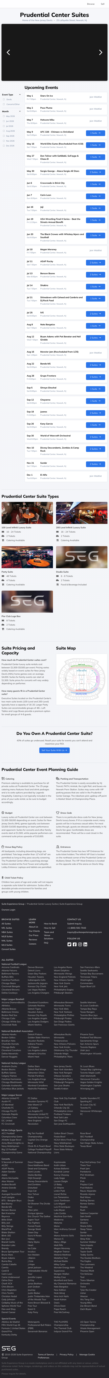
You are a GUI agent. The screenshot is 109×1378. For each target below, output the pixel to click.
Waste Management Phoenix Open (90, 1330)
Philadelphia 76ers (63, 1056)
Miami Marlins (35, 1024)
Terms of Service (46, 1354)
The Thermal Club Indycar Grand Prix (63, 1330)
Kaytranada (60, 1162)
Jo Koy (31, 1280)
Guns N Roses (34, 1235)
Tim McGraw (86, 1274)
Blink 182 (6, 1235)
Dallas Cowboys (9, 992)
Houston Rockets (36, 1040)
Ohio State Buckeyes (64, 1146)
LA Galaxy (33, 1107)
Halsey (31, 1238)
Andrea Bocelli (9, 1184)
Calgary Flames (9, 1075)
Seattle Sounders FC (90, 1098)
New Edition (60, 1290)
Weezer (84, 1296)
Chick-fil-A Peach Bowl (39, 1146)
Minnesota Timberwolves (61, 1039)
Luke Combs (60, 1213)
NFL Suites (7, 928)
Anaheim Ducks (9, 1066)
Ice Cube (32, 1248)
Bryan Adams (8, 1258)
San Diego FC (60, 1120)
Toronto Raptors (88, 1047)
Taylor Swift (86, 1251)
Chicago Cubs (8, 1018)
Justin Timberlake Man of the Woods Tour (39, 1298)
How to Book (50, 923)
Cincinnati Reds (9, 1024)
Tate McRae (86, 1248)
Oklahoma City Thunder (65, 1050)
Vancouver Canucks (89, 1079)
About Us (33, 926)
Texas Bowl (86, 1146)
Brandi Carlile (8, 1242)
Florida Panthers (36, 1075)
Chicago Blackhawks (12, 1082)
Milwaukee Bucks (62, 1034)
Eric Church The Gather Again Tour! (39, 1218)
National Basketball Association (17, 1031)
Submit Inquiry (74, 923)
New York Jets (60, 986)
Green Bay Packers (37, 973)
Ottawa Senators (62, 1075)
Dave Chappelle (35, 1162)
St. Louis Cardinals (89, 1005)
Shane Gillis (86, 1226)
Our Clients (34, 931)
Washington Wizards (90, 1053)
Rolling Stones (87, 1200)
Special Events (9, 1318)
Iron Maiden (34, 1254)
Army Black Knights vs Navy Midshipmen (13, 1145)
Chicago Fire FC (9, 1111)
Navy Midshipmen (63, 1143)
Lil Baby (58, 1184)
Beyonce (6, 1216)
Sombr (83, 1232)
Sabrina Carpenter (89, 1213)
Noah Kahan (60, 1299)
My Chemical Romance (65, 1283)
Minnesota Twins (62, 1005)
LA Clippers (33, 1047)
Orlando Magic (61, 1053)
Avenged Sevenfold (11, 1194)
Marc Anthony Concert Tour (65, 1231)
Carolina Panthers (10, 980)
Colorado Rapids (10, 1114)
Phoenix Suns (87, 1034)
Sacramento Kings (89, 1040)
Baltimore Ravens (10, 973)
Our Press (33, 935)
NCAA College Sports (12, 1130)
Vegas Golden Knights (91, 1082)
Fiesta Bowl (59, 1136)
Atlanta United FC (10, 1098)
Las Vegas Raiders (37, 989)
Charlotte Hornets (10, 1044)
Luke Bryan (59, 1210)
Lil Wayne (59, 1187)
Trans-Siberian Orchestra (87, 1282)
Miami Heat (33, 1056)
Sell (102, 4)
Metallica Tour (61, 1258)
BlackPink (6, 1229)
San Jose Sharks (62, 1085)
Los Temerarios (61, 1197)
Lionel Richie (60, 1194)
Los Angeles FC (35, 1111)
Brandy (5, 1248)
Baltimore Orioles (10, 1012)
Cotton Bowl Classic (64, 1133)
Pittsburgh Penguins (64, 1082)
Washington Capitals (90, 1085)
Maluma (58, 1222)
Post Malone (86, 1187)
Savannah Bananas (37, 1331)
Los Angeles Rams (63, 967)
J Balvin (31, 1258)
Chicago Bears (9, 983)
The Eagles (85, 1261)
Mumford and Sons (63, 1280)
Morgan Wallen (61, 1274)
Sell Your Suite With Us (55, 750)
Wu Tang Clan (87, 1299)
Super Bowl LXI (87, 986)
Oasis (56, 1302)
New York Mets (61, 1008)
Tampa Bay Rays (88, 1008)
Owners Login (8, 909)
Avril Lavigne (8, 1197)
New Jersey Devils (43, 20)
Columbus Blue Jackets (13, 1088)
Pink (82, 1181)
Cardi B (5, 1270)
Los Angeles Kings (37, 1079)
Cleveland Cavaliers (11, 1050)
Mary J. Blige (60, 1242)
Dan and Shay (9, 1309)
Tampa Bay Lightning (90, 1069)
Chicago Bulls (8, 1047)
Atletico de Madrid (11, 1322)
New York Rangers (63, 1072)
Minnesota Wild (36, 1082)
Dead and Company (37, 1168)
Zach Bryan (85, 1309)
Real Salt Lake (61, 1117)
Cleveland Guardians (38, 1002)
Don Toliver (33, 1194)
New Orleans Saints (63, 980)
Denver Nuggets (9, 1056)
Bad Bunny (7, 1203)
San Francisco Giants (64, 1024)
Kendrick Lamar (61, 1171)
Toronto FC (85, 1107)
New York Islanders (63, 1069)
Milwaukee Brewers (63, 1002)
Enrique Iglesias (35, 1213)
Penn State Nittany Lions (63, 1151)
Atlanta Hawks (9, 1034)
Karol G (31, 1309)
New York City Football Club (65, 1100)
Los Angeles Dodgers (38, 1021)
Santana (84, 1219)
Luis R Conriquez (62, 1207)
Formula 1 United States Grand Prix (13, 1330)
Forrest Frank (34, 1226)
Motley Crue (60, 1277)
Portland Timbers (62, 1114)
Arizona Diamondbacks (13, 1002)
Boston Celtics (8, 1037)
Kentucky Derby (9, 1334)
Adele (4, 1175)
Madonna (58, 1219)
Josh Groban (34, 1286)
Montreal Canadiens (38, 1085)
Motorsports (34, 1322)
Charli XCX (7, 1283)
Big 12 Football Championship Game (12, 1151)
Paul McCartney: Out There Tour (90, 1164)
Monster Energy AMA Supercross (64, 1269)
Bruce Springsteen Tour (13, 1251)
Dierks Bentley (35, 1175)
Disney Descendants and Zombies (38, 1183)
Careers (32, 943)
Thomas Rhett (87, 1270)
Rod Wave (85, 1197)
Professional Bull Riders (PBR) (39, 1327)
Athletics (6, 1005)
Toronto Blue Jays (89, 1015)
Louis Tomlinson (62, 1200)
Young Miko (86, 1302)
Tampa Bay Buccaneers (91, 973)
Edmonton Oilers (36, 1072)
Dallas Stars (34, 1066)
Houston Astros (35, 1012)
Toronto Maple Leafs (90, 1072)
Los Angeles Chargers (38, 992)
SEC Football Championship (87, 1138)
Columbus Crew (9, 1117)
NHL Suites (7, 940)
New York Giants (62, 983)
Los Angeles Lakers (37, 1050)
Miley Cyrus (59, 1264)
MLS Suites (7, 945)
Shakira (84, 1222)
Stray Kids (85, 1238)
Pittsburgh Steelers (63, 992)
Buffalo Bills (7, 977)
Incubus (31, 1251)
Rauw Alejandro (88, 1190)
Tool (82, 1277)
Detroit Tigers (34, 1008)
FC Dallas (32, 1098)
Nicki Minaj (59, 1293)
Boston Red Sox (9, 1015)
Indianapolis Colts (36, 980)
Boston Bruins (8, 1069)
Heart (30, 1245)
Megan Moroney (62, 1248)
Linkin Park (59, 1190)
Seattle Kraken (61, 1088)
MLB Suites (7, 936)
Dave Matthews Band (38, 1165)
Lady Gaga (59, 1178)
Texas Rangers (87, 1012)
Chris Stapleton (9, 1290)
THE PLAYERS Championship (61, 1323)
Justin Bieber (34, 1293)
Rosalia (84, 1207)
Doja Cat (32, 1190)
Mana (57, 1226)
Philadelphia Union (63, 1111)
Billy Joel (6, 1222)
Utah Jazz (85, 1050)
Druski (31, 1200)
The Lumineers (87, 1264)
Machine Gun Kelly (63, 1216)
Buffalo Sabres (9, 1072)
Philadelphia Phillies (64, 1015)
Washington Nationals (91, 1018)
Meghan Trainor (62, 1251)
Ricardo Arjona (87, 1194)
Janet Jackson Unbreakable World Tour (37, 1270)
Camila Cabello (9, 1264)
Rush (82, 1210)
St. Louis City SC (88, 1104)
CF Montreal (7, 1104)
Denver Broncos (35, 967)
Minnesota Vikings (63, 973)
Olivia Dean (60, 1305)
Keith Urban (60, 1165)
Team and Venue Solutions (49, 935)
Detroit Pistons (35, 1034)
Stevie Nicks (86, 1235)
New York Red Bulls (63, 1104)
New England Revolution (34, 1122)
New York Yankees (63, 1012)
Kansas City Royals (37, 1015)
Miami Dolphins (61, 970)
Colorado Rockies (36, 1005)
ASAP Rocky (8, 1168)
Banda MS (7, 1207)
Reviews (33, 939)
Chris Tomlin (8, 1293)
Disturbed (32, 1187)
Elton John (33, 1210)
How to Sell (49, 928)
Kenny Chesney (61, 1175)
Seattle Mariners (88, 1002)
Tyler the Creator (88, 1290)
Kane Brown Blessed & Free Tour (39, 1304)
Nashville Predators (37, 1088)
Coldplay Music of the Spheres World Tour (12, 1304)
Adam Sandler (9, 1171)
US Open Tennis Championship (88, 1323)
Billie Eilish (7, 1219)
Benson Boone (9, 1210)
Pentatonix (85, 1171)
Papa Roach (60, 1309)
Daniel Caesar (8, 1312)
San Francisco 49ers (90, 967)
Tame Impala (86, 1245)
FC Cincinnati (8, 1123)
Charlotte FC (8, 1107)
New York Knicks (62, 1047)
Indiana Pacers (35, 1044)
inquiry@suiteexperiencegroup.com (84, 932)
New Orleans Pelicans (65, 1044)
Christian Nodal (9, 1296)
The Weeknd (86, 1267)
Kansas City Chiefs (37, 986)
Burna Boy (7, 1261)
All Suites (6, 923)
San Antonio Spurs (89, 1044)
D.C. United (7, 1120)
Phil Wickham (87, 1175)
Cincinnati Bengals (11, 986)
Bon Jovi (6, 1238)
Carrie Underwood (11, 1277)
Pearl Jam (85, 1168)
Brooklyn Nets (8, 1040)
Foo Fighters (34, 1222)
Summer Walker (88, 1242)
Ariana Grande (9, 1187)
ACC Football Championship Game (12, 1135)
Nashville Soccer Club (38, 1117)
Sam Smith (85, 1216)
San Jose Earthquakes (64, 1123)
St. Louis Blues (87, 1066)
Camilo (5, 1267)
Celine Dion (7, 1280)
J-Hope (31, 1264)
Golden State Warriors (39, 1037)
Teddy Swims (86, 1254)
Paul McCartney (62, 1312)
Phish (83, 1178)
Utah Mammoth (88, 1075)
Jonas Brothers (35, 1283)
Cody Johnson (8, 1299)
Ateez (4, 1190)
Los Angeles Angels (37, 1018)
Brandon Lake (8, 1245)
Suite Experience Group (13, 904)
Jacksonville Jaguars (38, 983)
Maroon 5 (58, 1238)
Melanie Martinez (62, 1254)
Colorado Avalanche (12, 1085)
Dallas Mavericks (10, 1053)
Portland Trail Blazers (90, 1037)
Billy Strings (7, 1226)
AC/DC (5, 1165)
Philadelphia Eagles (64, 989)
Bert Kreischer (8, 1213)
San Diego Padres (63, 1021)
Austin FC (6, 1101)
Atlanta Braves (9, 1008)
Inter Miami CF (35, 1104)
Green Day (33, 1232)
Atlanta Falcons (9, 970)
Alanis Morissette (10, 1178)
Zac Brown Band (88, 1305)
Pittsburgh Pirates (63, 1018)
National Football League (14, 964)
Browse (91, 4)
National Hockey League (14, 1063)
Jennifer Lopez (35, 1277)
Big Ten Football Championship (36, 1135)
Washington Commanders (86, 982)
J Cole (30, 1261)
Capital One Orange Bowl (38, 1141)
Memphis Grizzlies (37, 1053)
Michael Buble (61, 1261)
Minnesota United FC (38, 1114)
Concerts (6, 1159)
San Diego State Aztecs (91, 1143)
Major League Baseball (13, 999)
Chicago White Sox (11, 1021)
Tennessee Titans (88, 977)
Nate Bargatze (61, 1286)
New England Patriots (65, 977)
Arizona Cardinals (10, 967)
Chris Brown (8, 1286)
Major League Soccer (12, 1095)
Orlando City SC (62, 1107)
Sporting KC (86, 1101)
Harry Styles (34, 1242)
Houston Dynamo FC (38, 1101)
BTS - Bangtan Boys (11, 1200)
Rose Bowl (85, 1133)
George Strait (34, 1229)
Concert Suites (8, 949)
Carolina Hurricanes (11, 1079)
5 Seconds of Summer (12, 1162)
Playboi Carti (86, 1184)
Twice (83, 1286)
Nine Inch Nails (61, 1296)
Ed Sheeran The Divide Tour (39, 1205)
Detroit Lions (34, 970)
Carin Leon (7, 1274)
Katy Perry (33, 1312)
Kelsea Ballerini (61, 1168)
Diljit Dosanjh (34, 1178)
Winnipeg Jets (87, 1088)
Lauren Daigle (61, 1181)
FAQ (46, 942)
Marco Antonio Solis (64, 1235)
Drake (31, 1197)
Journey (31, 1290)
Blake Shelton (8, 1232)
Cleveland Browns (10, 989)
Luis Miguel (59, 1203)
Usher (83, 1293)
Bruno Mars (7, 1254)
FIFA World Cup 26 (11, 1325)
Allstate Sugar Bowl (11, 1139)
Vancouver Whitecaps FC (91, 1113)
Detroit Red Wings (37, 1069)
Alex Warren (8, 1181)
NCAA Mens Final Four (65, 1139)
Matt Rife (58, 1245)
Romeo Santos (87, 1203)
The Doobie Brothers (90, 1258)
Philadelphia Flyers (63, 1079)
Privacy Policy (67, 1354)
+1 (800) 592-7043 (76, 928)
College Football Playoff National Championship (39, 1151)
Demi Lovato (34, 1171)
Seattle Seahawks (89, 970)
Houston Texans (36, 977)
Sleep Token (86, 1229)
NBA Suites (7, 932)
